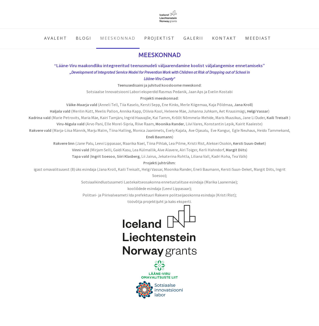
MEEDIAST (258, 38)
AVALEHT (55, 38)
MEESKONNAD (118, 38)
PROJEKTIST (159, 38)
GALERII (193, 38)
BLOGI (83, 38)
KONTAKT (224, 38)
